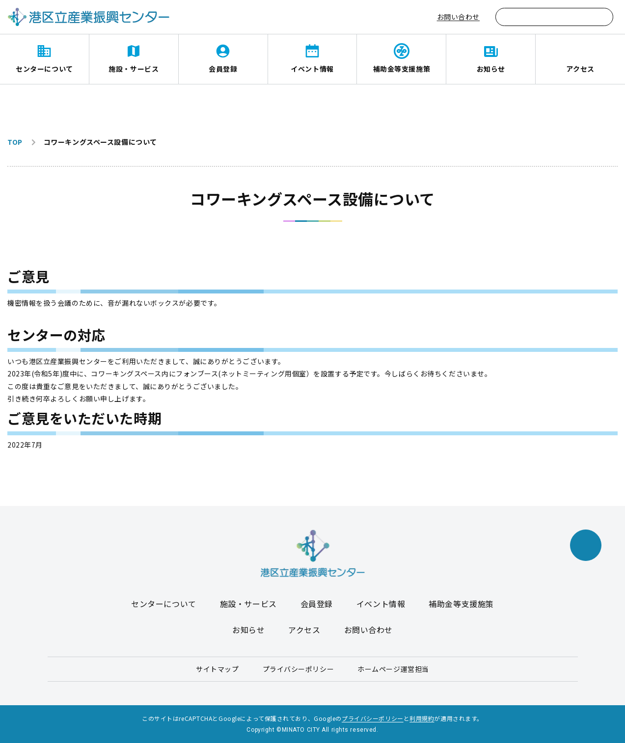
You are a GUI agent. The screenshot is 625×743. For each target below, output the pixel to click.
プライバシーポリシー (298, 669)
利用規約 (421, 718)
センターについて (44, 69)
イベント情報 (312, 69)
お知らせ (491, 69)
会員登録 (223, 69)
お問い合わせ (458, 17)
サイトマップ (217, 669)
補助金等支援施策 (401, 69)
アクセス (580, 69)
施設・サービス (134, 69)
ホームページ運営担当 (393, 669)
